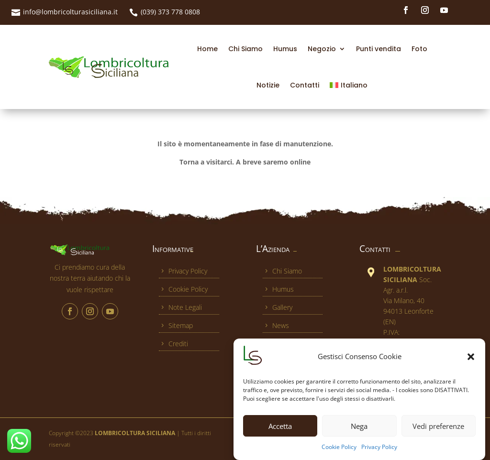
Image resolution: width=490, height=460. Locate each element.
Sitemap (176, 325)
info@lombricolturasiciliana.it (70, 11)
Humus (285, 49)
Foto (419, 49)
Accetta (280, 430)
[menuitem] (348, 85)
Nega (359, 430)
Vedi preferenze (438, 430)
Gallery (277, 307)
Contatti (304, 85)
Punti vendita (378, 49)
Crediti (173, 343)
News (276, 325)
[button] (471, 361)
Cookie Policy (339, 452)
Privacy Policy (379, 452)
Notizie (267, 85)
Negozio (322, 49)
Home (207, 49)
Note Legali (180, 307)
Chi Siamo (245, 49)
